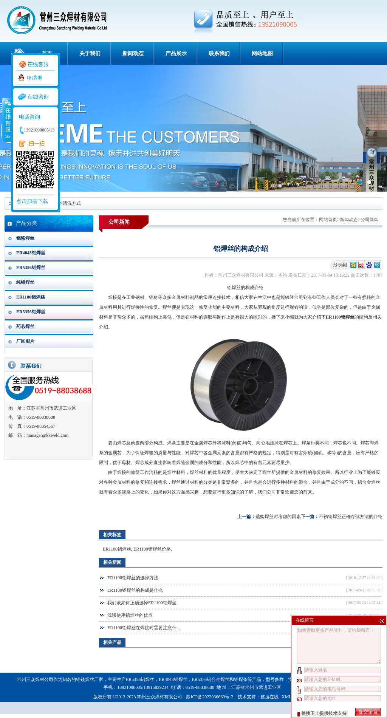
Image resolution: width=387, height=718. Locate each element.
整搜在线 (269, 696)
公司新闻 (370, 219)
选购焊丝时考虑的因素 (278, 516)
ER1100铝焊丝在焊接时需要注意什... (143, 627)
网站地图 (262, 53)
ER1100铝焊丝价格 (152, 549)
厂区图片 (25, 341)
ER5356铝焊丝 (30, 267)
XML (286, 696)
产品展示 (176, 53)
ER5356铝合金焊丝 (210, 679)
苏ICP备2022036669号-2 (210, 696)
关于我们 (90, 53)
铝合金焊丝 (369, 482)
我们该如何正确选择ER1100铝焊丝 (141, 602)
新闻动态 (133, 53)
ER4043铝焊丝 (30, 252)
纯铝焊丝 (25, 282)
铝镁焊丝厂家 (89, 679)
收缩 (6, 119)
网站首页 (328, 219)
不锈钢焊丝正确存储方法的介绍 (350, 516)
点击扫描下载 (32, 201)
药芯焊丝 (25, 326)
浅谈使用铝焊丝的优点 (130, 615)
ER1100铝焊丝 (30, 297)
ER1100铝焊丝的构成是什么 (135, 590)
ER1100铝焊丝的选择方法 (132, 577)
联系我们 (219, 53)
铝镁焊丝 (25, 238)
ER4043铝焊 (171, 679)
